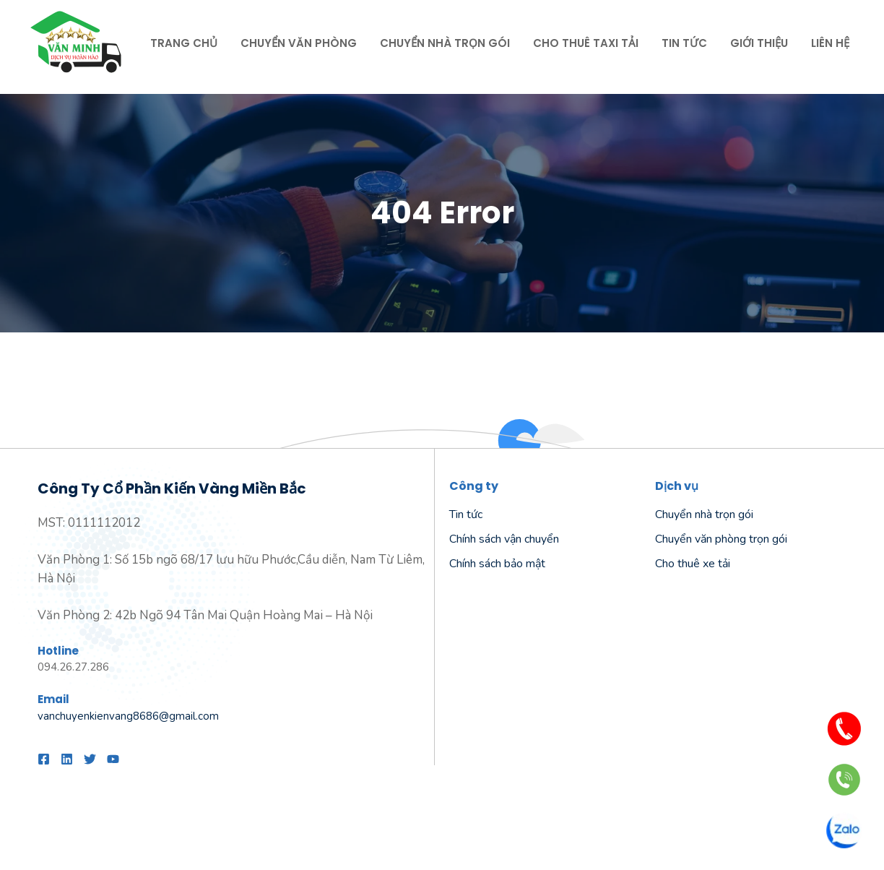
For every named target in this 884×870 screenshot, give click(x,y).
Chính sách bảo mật (497, 564)
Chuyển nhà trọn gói (445, 43)
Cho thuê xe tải (692, 564)
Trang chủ (183, 43)
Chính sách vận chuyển (504, 539)
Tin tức (684, 43)
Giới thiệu (759, 43)
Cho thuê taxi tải (585, 43)
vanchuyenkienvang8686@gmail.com (128, 716)
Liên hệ (830, 43)
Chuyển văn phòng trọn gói (721, 539)
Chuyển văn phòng (298, 43)
